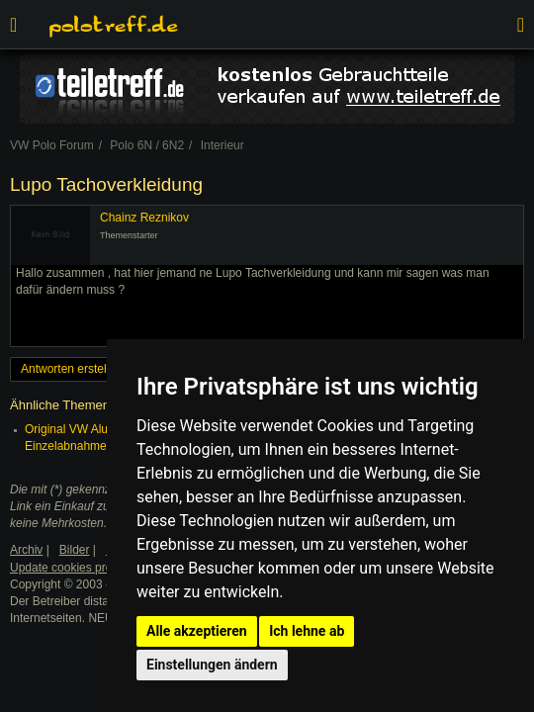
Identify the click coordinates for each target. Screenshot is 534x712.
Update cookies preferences (83, 568)
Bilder (74, 550)
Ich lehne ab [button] (306, 631)
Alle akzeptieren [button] (196, 631)
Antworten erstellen (72, 369)
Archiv (26, 550)
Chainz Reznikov (144, 217)
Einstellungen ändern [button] (212, 664)
